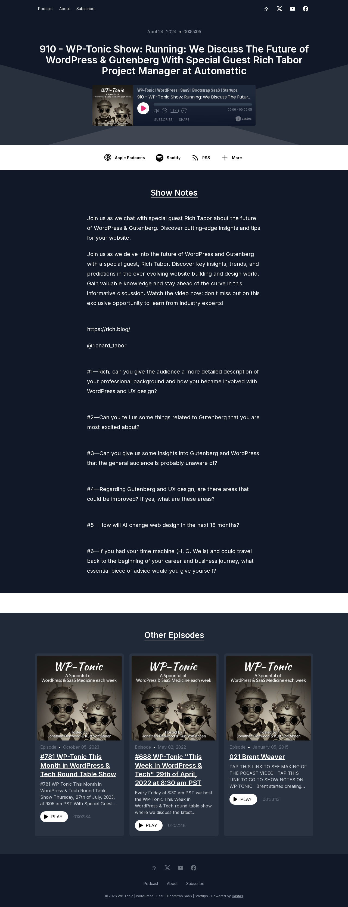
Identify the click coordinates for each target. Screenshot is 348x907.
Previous (63, 603)
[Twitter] (279, 8)
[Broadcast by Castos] (243, 119)
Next (289, 603)
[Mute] (156, 110)
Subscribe (85, 8)
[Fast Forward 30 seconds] (184, 110)
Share (184, 119)
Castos (237, 896)
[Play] (143, 108)
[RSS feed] (266, 8)
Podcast (45, 8)
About (64, 8)
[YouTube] (292, 8)
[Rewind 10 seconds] (164, 110)
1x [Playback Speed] (174, 111)
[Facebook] (305, 8)
